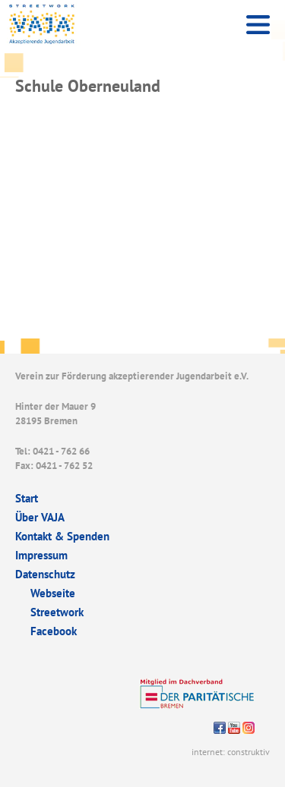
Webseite (52, 593)
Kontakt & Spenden (62, 536)
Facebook (53, 631)
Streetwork (57, 612)
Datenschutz (45, 574)
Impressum (41, 555)
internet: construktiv (231, 751)
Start (26, 498)
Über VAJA (40, 517)
